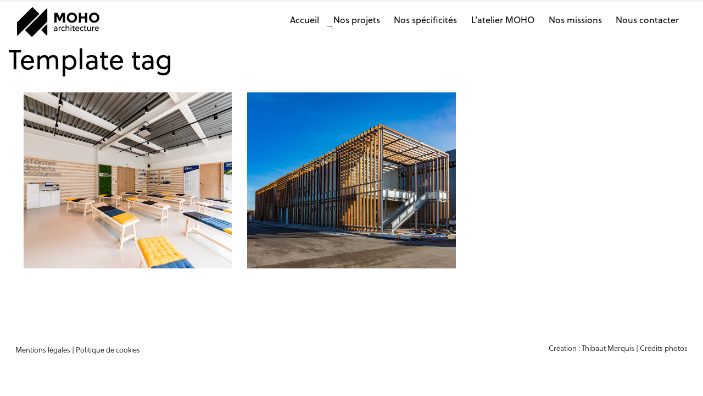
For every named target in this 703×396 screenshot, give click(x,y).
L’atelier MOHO (502, 19)
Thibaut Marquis (608, 348)
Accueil (304, 19)
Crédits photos (664, 348)
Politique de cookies (108, 349)
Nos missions (575, 19)
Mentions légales (42, 349)
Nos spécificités (425, 19)
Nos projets (356, 19)
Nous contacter (647, 19)
